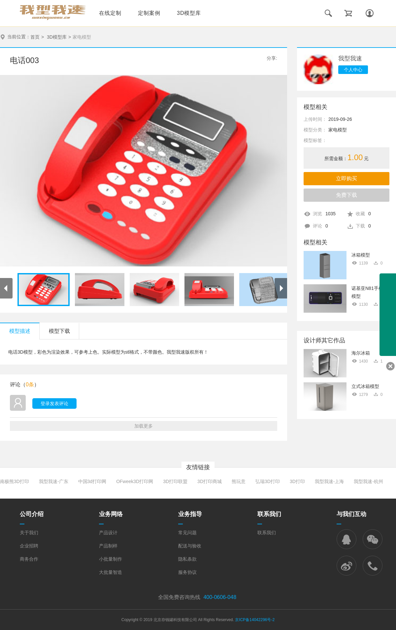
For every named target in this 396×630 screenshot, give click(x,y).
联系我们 (266, 532)
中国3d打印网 (92, 481)
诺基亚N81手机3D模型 (370, 292)
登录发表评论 (54, 403)
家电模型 (82, 37)
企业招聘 (29, 545)
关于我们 (29, 532)
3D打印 (297, 481)
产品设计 (108, 532)
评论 (320, 225)
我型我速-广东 (53, 481)
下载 (363, 225)
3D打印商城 (209, 481)
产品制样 (108, 545)
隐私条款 (187, 559)
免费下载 (346, 195)
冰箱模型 (360, 255)
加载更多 (143, 426)
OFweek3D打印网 (134, 481)
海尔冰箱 (360, 353)
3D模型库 (189, 13)
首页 (35, 37)
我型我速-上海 (329, 481)
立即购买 (346, 178)
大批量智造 (110, 572)
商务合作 (29, 559)
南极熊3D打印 (14, 481)
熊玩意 (239, 481)
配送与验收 (189, 545)
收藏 (363, 213)
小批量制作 (110, 559)
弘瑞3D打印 (267, 481)
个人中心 (353, 69)
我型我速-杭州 (368, 481)
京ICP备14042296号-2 (255, 619)
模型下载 (59, 331)
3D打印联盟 (175, 481)
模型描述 (19, 331)
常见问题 (187, 532)
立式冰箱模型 (365, 386)
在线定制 (110, 13)
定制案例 (149, 13)
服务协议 (187, 572)
